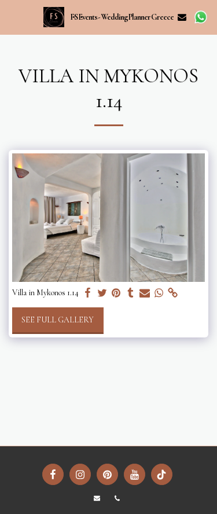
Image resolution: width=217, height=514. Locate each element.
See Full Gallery (57, 320)
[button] (13, 17)
